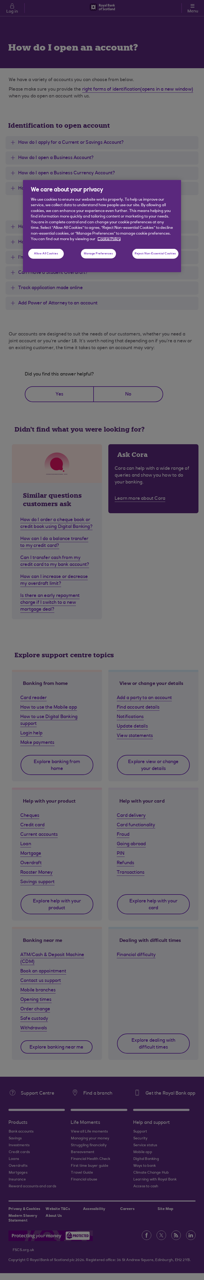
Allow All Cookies (46, 253)
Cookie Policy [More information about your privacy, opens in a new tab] (109, 239)
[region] (102, 226)
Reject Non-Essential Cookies (155, 253)
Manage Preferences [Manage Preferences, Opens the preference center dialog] (98, 253)
